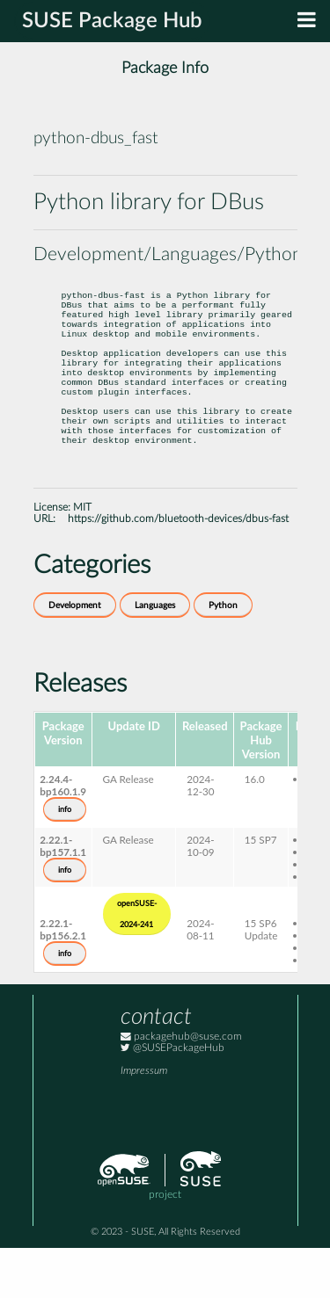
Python (223, 655)
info (64, 859)
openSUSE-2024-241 (137, 964)
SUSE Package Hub (112, 21)
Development (74, 655)
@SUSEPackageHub (172, 1098)
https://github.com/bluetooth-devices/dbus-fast (178, 569)
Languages (155, 655)
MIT (82, 557)
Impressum (144, 1121)
